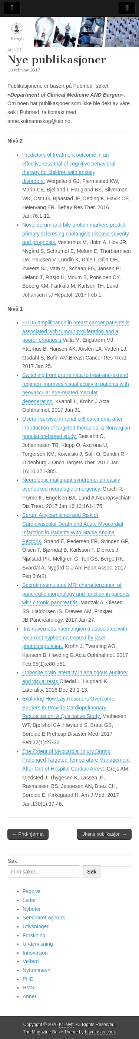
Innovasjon (35, 953)
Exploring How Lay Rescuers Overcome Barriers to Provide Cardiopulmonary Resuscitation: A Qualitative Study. (68, 707)
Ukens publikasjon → (104, 834)
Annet (14, 49)
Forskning (34, 935)
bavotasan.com (100, 1032)
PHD (28, 979)
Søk (12, 861)
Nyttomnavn (36, 970)
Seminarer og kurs (44, 918)
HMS (28, 987)
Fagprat (31, 891)
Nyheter (32, 909)
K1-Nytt (66, 1024)
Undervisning (38, 944)
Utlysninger (36, 926)
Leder (29, 900)
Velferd (31, 961)
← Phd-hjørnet (28, 834)
